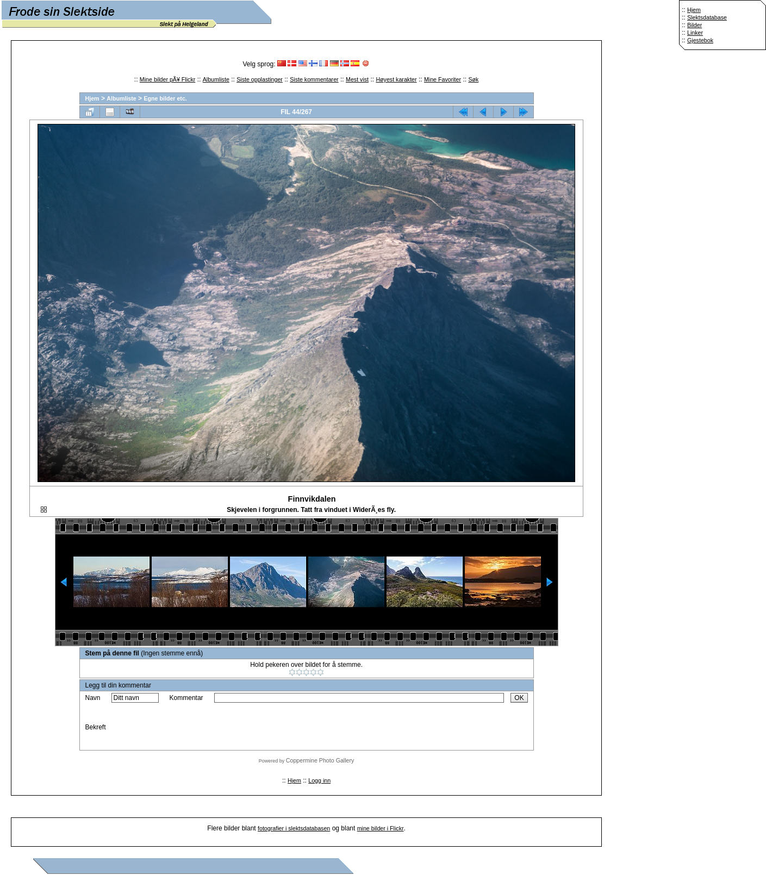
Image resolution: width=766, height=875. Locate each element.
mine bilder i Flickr (380, 828)
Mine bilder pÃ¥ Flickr (167, 79)
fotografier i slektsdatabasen (294, 828)
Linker (695, 32)
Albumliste (216, 79)
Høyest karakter (396, 79)
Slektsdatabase (707, 17)
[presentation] (296, 727)
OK (519, 698)
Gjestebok (700, 40)
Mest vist (357, 79)
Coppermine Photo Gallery (320, 760)
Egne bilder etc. (165, 98)
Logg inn (319, 780)
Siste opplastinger (259, 79)
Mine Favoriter (442, 79)
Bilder (694, 25)
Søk (473, 79)
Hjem (694, 10)
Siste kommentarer (314, 79)
